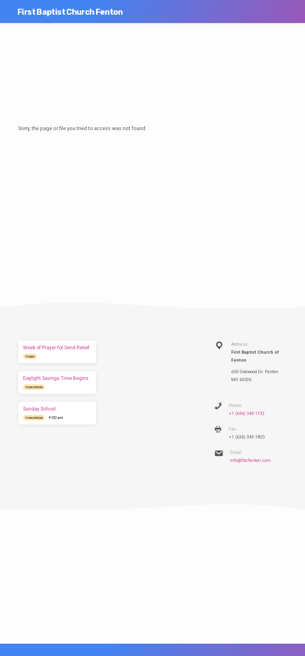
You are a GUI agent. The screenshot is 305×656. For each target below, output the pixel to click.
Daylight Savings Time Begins (56, 378)
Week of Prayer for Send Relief (56, 347)
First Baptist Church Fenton (70, 12)
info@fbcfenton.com (250, 460)
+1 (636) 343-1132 (246, 413)
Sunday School (39, 409)
